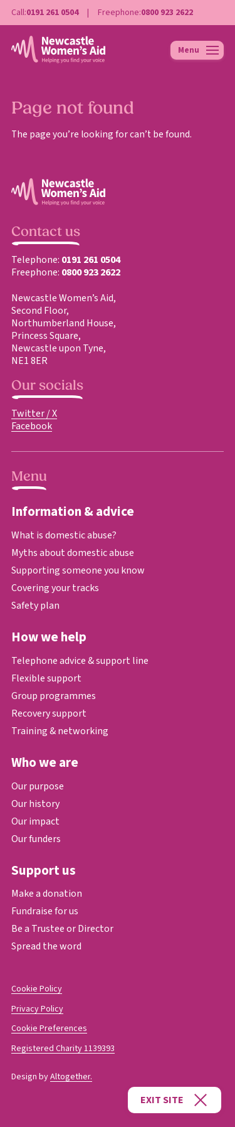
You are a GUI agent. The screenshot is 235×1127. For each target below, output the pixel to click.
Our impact (35, 821)
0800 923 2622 (167, 12)
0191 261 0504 (52, 12)
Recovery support (48, 713)
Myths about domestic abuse (72, 553)
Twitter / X (34, 413)
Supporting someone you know (78, 570)
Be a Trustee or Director (62, 929)
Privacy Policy (37, 1009)
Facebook (31, 426)
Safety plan (35, 605)
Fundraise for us (44, 911)
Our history (35, 804)
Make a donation (46, 893)
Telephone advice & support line (80, 661)
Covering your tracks (55, 588)
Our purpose (37, 786)
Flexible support (46, 678)
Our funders (36, 839)
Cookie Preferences (49, 1028)
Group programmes (53, 696)
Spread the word (46, 946)
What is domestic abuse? (64, 535)
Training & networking (59, 731)
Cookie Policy (36, 989)
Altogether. (71, 1077)
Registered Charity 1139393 (63, 1048)
